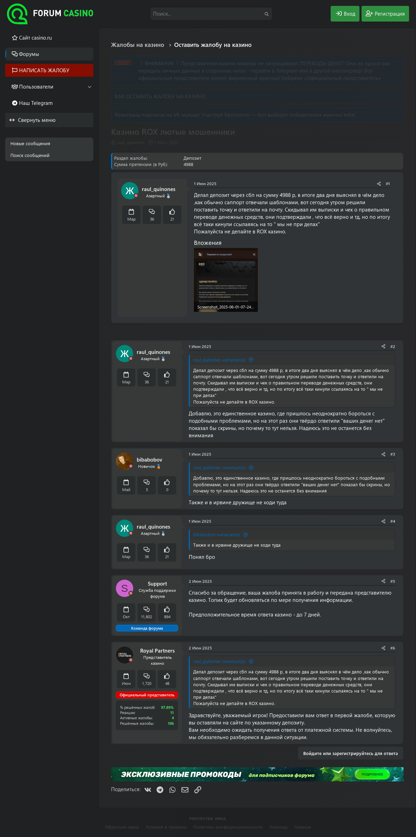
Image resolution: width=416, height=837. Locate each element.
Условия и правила (166, 827)
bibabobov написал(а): (217, 534)
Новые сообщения (30, 143)
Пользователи (36, 86)
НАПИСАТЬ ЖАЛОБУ (44, 70)
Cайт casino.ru (35, 37)
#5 (392, 581)
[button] (89, 86)
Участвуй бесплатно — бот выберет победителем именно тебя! (279, 114)
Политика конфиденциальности (228, 827)
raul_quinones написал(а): (219, 360)
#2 (392, 346)
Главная (302, 827)
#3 (392, 454)
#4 (392, 521)
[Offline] (136, 195)
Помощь (278, 827)
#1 (388, 183)
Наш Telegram (36, 102)
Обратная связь (122, 827)
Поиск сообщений (30, 155)
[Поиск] (211, 14)
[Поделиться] (378, 184)
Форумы (29, 53)
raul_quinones (131, 142)
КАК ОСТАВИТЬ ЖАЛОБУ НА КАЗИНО (160, 96)
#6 (392, 647)
